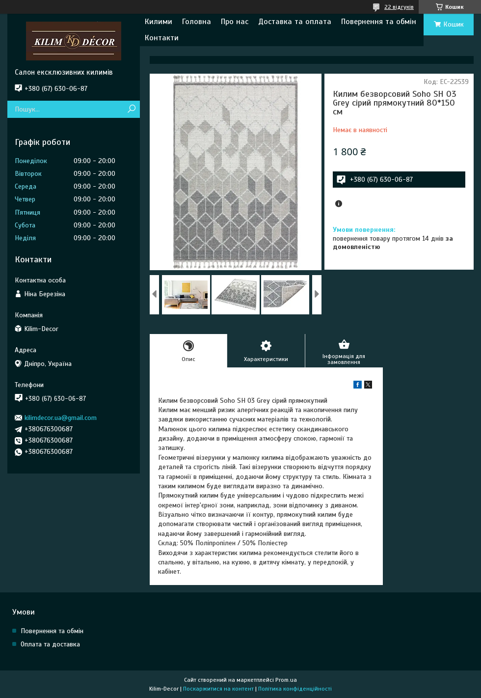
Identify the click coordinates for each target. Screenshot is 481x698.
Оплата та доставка (50, 644)
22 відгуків (399, 6)
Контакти (162, 38)
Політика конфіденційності (295, 688)
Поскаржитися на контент (218, 688)
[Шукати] (131, 109)
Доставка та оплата (294, 22)
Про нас (234, 22)
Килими (158, 22)
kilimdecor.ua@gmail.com (61, 418)
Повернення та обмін (378, 22)
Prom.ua (286, 679)
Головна (196, 22)
